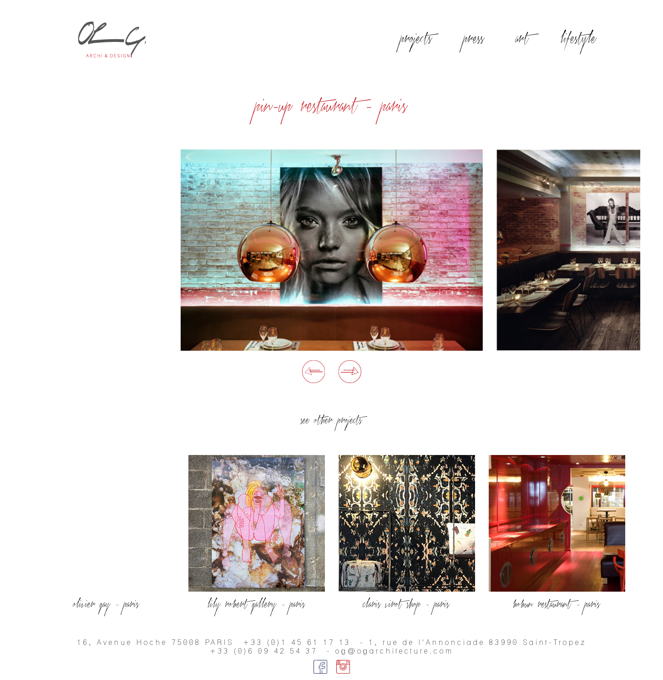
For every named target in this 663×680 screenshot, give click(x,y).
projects (416, 39)
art (522, 39)
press (474, 39)
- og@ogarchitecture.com (390, 651)
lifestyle (579, 39)
